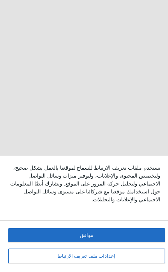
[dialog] (84, 214)
